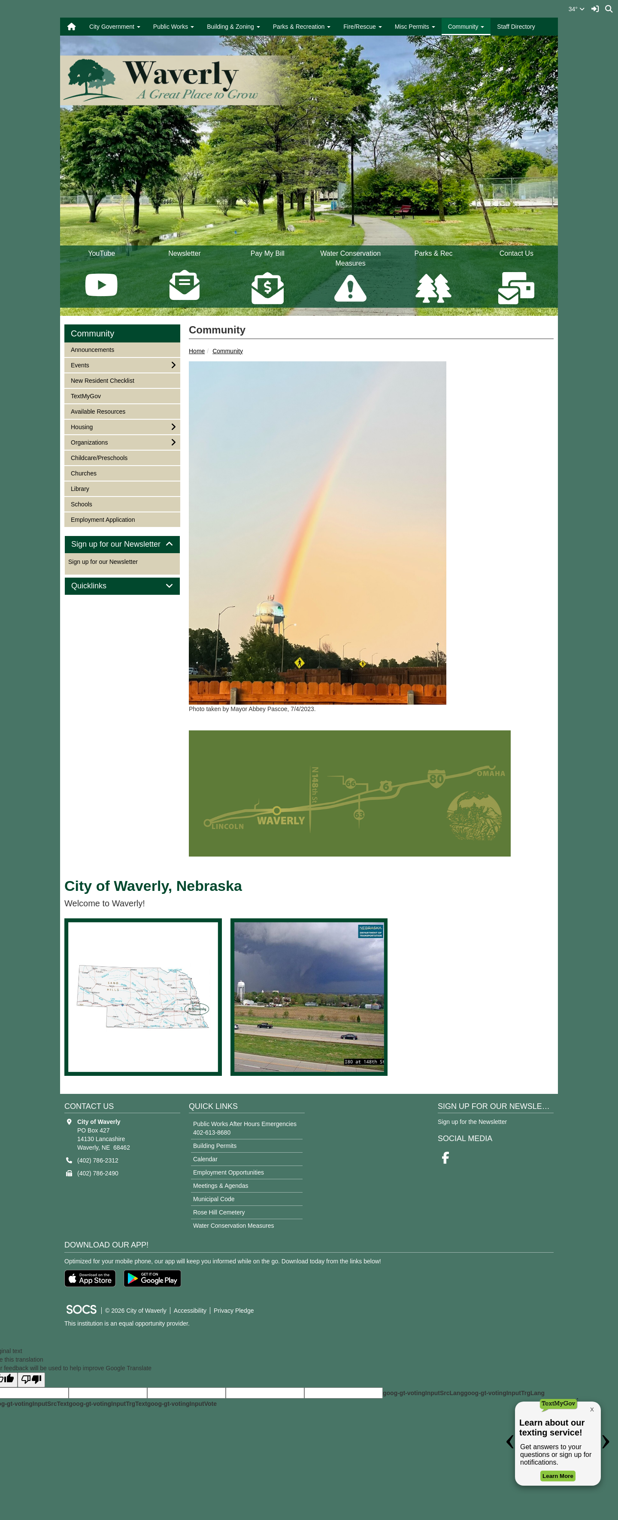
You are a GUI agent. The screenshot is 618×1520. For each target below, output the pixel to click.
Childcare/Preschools (98, 457)
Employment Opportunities (228, 1172)
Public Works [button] (173, 26)
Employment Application (102, 519)
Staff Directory (516, 26)
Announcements (92, 349)
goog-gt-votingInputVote (182, 1403)
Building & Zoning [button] (233, 26)
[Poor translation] (31, 1379)
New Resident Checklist (102, 380)
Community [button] (466, 26)
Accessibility (190, 1310)
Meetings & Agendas (220, 1185)
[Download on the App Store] (90, 1278)
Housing (82, 426)
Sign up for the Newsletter (472, 1121)
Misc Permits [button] (415, 26)
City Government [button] (114, 26)
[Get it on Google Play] (152, 1278)
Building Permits (214, 1145)
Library (82, 488)
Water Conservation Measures (233, 1225)
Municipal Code (214, 1199)
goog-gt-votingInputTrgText (108, 1403)
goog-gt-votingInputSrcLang (423, 1393)
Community (227, 351)
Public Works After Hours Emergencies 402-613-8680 (245, 1128)
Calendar (205, 1159)
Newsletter (184, 277)
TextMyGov (85, 395)
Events (82, 364)
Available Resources (97, 411)
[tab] (122, 544)
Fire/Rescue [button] (362, 26)
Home (197, 351)
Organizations (89, 442)
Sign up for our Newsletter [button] (122, 544)
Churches (83, 473)
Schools (82, 504)
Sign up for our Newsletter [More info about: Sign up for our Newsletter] (103, 561)
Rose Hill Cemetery (219, 1212)
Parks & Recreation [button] (302, 26)
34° (577, 9)
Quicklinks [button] (98, 586)
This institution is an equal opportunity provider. (127, 1323)
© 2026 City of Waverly (136, 1310)
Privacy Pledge (234, 1310)
